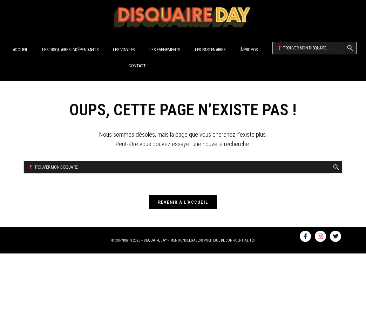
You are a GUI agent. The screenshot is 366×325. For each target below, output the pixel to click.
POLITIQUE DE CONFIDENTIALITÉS (229, 240)
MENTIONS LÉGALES (185, 240)
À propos (249, 49)
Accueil (20, 49)
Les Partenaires (210, 49)
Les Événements (165, 49)
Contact (137, 65)
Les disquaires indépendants (70, 49)
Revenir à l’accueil (183, 202)
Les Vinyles (124, 49)
